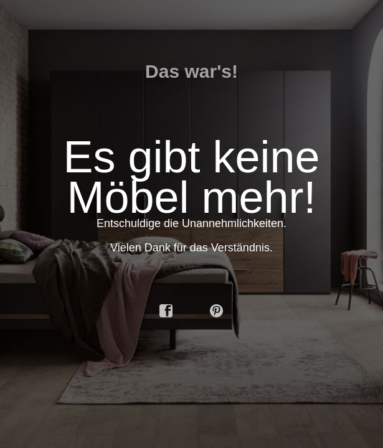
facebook (166, 311)
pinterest (217, 311)
